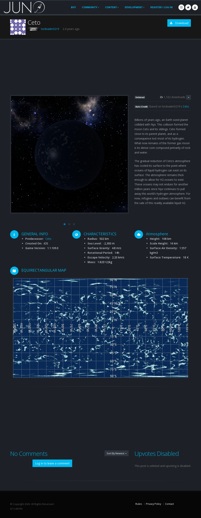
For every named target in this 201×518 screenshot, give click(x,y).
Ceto (186, 106)
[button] (64, 224)
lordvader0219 (50, 29)
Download (179, 23)
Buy (73, 7)
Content (111, 7)
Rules (138, 504)
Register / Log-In (161, 7)
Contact (169, 504)
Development (134, 7)
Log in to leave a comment (52, 463)
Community (89, 7)
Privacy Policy (153, 504)
